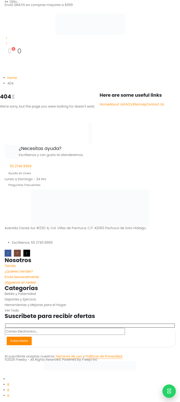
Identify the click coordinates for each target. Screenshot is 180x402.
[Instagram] (17, 253)
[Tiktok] (26, 253)
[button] (3, 373)
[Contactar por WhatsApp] (169, 391)
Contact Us (155, 104)
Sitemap (139, 104)
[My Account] (7, 38)
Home (104, 104)
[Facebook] (8, 253)
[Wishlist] (7, 43)
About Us (116, 104)
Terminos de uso (68, 356)
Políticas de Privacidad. (104, 356)
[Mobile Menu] (8, 10)
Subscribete (19, 341)
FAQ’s (128, 104)
